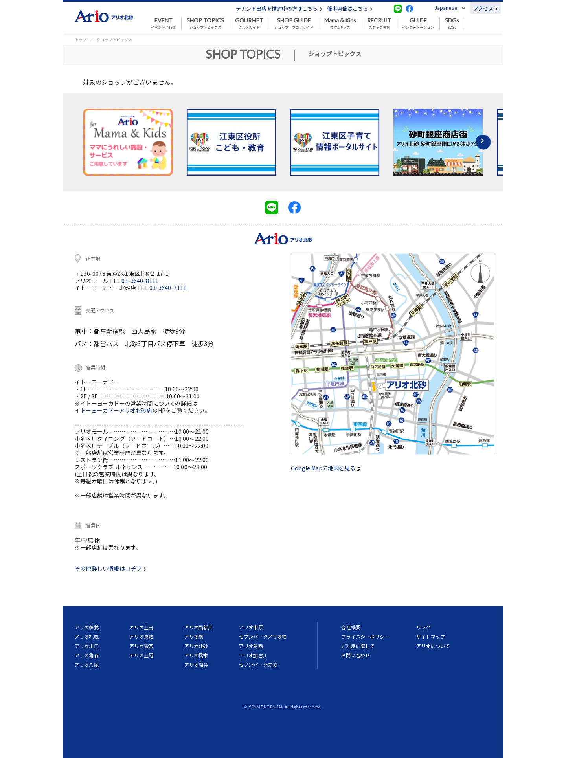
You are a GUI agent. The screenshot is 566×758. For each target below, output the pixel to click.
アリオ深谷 (196, 664)
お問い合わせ (355, 655)
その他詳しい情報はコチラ (110, 568)
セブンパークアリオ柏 (263, 636)
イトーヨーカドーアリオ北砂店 (114, 410)
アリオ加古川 (253, 655)
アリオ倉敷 (141, 636)
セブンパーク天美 (258, 664)
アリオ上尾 (141, 655)
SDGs (452, 23)
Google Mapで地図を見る (325, 468)
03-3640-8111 (139, 280)
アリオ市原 (251, 627)
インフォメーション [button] (418, 23)
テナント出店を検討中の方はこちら (279, 8)
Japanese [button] (446, 7)
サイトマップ (430, 636)
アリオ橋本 (196, 655)
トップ (80, 39)
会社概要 (350, 627)
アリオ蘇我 (87, 627)
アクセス (485, 8)
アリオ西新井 (198, 627)
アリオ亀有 (87, 655)
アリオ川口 (87, 645)
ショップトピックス (205, 23)
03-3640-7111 (167, 288)
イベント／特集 (163, 23)
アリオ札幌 (87, 636)
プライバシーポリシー (365, 636)
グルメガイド (249, 23)
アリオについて (433, 645)
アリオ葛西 (251, 645)
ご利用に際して (358, 645)
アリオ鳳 (194, 636)
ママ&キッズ (340, 23)
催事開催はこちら (350, 8)
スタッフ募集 (379, 23)
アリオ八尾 (87, 664)
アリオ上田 (141, 627)
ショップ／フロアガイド (293, 23)
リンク (423, 627)
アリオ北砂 (196, 645)
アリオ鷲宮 (141, 645)
